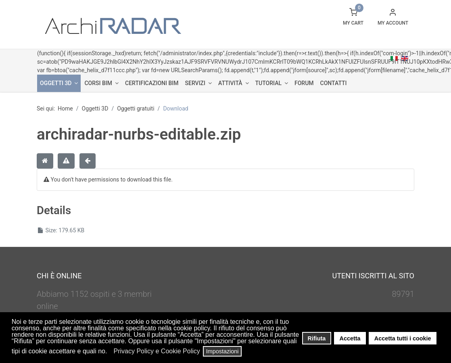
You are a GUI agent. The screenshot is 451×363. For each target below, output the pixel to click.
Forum (304, 83)
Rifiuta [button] (317, 338)
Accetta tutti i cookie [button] (402, 338)
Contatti (333, 83)
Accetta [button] (350, 338)
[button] (109, 352)
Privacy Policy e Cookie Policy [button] (156, 351)
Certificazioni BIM (151, 83)
